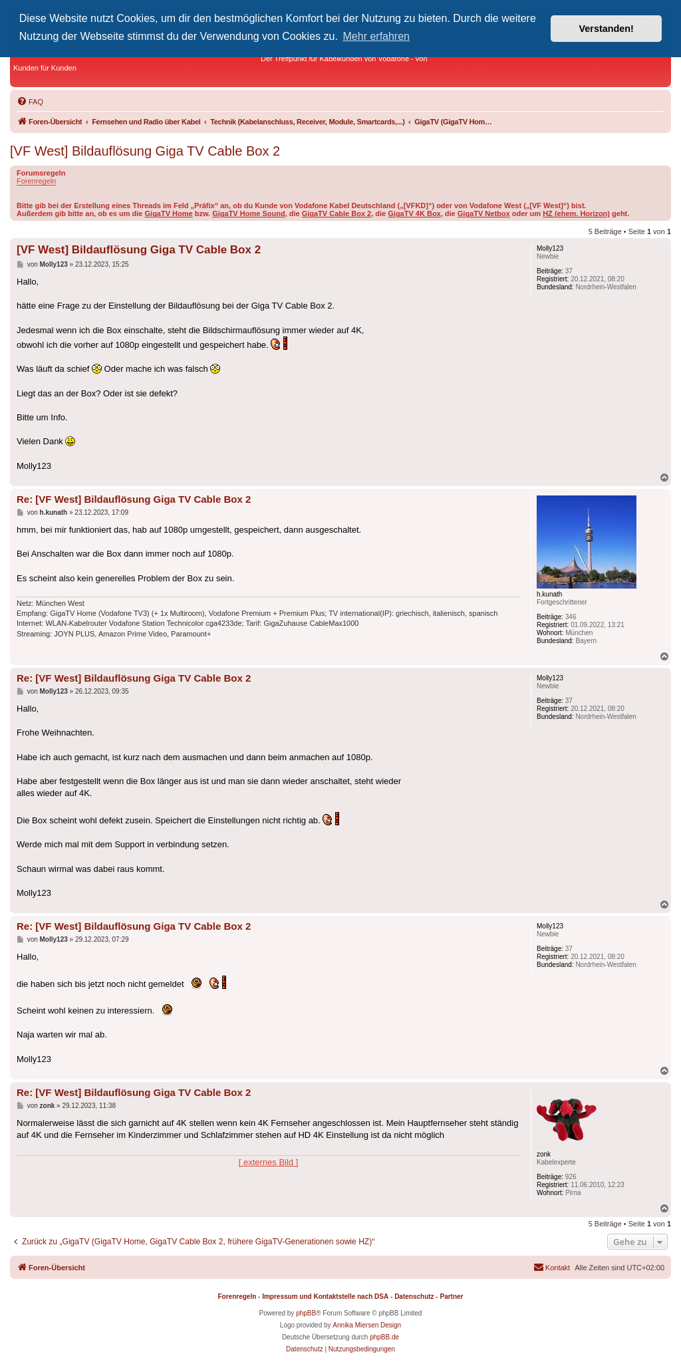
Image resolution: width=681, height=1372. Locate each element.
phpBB (306, 1313)
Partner (451, 1296)
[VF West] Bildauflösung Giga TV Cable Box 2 (145, 151)
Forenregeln (36, 181)
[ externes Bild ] (269, 1162)
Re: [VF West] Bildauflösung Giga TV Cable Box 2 (134, 499)
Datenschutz (414, 1296)
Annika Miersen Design (367, 1325)
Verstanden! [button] (606, 28)
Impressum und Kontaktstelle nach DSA (325, 1296)
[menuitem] (30, 102)
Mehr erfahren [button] (376, 36)
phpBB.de (384, 1337)
